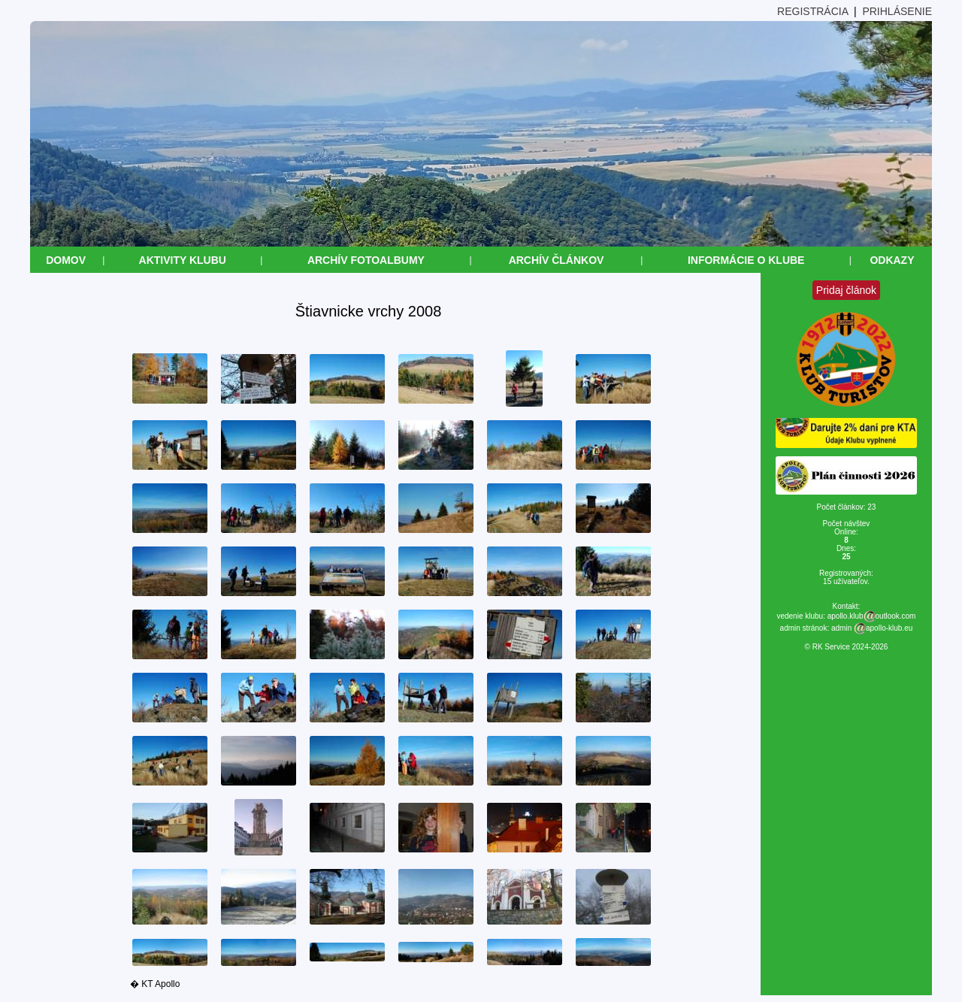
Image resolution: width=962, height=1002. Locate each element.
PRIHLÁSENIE (897, 11)
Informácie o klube (746, 260)
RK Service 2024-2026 (850, 647)
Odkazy (892, 260)
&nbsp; (6, 995)
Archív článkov (556, 260)
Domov (66, 260)
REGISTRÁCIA (812, 11)
